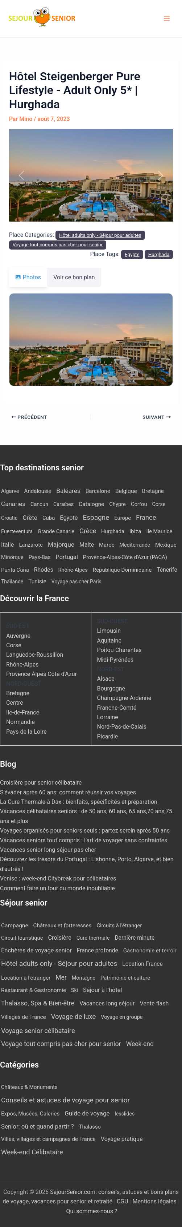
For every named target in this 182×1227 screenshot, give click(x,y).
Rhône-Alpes (22, 664)
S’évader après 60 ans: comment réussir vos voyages (68, 792)
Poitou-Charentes (119, 650)
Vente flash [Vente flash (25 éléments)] (154, 1003)
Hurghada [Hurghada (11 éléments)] (112, 531)
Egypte (132, 254)
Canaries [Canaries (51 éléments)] (13, 503)
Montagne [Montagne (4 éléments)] (83, 978)
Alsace (106, 678)
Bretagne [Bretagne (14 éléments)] (153, 491)
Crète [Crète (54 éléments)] (29, 517)
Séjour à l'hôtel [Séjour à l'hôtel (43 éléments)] (102, 990)
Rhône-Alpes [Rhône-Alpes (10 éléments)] (72, 570)
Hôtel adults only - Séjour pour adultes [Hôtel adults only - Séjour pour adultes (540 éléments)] (59, 963)
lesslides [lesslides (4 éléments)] (125, 1114)
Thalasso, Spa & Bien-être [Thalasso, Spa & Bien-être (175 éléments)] (37, 1003)
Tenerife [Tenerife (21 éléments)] (167, 569)
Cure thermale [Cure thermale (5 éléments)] (93, 938)
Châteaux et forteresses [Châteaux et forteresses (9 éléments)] (62, 925)
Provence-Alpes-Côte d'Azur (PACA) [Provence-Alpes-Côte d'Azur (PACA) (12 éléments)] (125, 557)
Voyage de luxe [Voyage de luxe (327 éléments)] (73, 1017)
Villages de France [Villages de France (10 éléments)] (23, 1017)
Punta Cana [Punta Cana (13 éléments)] (15, 570)
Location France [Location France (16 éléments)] (142, 963)
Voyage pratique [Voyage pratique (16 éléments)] (122, 1138)
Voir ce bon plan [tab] (78, 277)
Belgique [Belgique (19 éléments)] (126, 491)
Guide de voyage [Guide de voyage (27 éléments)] (87, 1113)
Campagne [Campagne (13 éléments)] (14, 925)
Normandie (20, 721)
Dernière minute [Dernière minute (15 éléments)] (134, 938)
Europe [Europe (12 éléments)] (122, 518)
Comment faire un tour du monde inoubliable (57, 888)
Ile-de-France (22, 712)
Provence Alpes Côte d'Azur (41, 674)
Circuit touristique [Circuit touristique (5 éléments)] (22, 938)
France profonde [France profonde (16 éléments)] (97, 950)
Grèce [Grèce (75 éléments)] (87, 531)
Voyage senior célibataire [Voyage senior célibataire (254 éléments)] (38, 1030)
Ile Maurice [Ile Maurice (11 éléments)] (159, 531)
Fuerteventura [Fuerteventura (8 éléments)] (17, 531)
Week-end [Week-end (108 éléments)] (140, 1044)
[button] (21, 175)
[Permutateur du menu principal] (167, 19)
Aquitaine (109, 640)
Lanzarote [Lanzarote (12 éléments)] (31, 545)
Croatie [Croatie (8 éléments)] (9, 518)
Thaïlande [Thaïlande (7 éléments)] (12, 581)
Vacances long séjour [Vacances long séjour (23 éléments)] (107, 1003)
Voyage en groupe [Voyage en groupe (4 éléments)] (121, 1017)
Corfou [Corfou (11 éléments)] (139, 504)
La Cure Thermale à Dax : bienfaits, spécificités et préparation (78, 801)
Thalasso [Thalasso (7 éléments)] (90, 1126)
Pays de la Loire (26, 731)
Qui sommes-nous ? (91, 1211)
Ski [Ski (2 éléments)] (74, 990)
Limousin (109, 630)
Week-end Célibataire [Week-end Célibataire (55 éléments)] (32, 1152)
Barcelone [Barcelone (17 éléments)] (98, 491)
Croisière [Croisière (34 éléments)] (59, 937)
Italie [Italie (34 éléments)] (7, 544)
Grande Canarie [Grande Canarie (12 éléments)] (56, 531)
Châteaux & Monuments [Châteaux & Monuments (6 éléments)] (29, 1087)
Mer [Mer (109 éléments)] (60, 977)
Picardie (107, 736)
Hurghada (159, 254)
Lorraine (107, 717)
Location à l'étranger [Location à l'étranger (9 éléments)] (25, 978)
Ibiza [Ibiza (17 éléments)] (135, 531)
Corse (13, 645)
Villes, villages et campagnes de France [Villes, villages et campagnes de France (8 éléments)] (48, 1139)
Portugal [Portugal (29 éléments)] (67, 557)
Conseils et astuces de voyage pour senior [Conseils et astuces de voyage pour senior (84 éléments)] (65, 1100)
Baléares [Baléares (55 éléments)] (68, 490)
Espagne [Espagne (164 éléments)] (96, 517)
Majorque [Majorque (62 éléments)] (61, 544)
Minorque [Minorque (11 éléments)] (12, 557)
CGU (123, 1201)
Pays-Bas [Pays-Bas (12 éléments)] (40, 557)
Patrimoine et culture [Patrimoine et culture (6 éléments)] (125, 978)
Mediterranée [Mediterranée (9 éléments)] (134, 545)
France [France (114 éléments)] (146, 517)
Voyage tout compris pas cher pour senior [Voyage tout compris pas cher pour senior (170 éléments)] (61, 1044)
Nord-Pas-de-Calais (121, 726)
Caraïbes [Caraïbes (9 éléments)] (63, 504)
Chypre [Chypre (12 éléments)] (117, 504)
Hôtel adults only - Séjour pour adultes (100, 235)
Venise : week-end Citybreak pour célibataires (58, 878)
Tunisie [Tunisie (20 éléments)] (37, 581)
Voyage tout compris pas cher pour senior (58, 244)
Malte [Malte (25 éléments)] (86, 544)
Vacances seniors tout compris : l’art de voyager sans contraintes (83, 840)
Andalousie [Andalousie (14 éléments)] (37, 491)
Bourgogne (111, 688)
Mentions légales (154, 1201)
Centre (14, 702)
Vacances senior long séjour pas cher (48, 849)
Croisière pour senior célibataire (41, 782)
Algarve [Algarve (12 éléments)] (10, 491)
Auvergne (18, 635)
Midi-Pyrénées (115, 659)
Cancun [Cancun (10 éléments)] (39, 504)
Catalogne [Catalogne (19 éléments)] (91, 504)
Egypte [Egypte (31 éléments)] (69, 517)
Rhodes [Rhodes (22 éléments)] (43, 569)
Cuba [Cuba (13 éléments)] (48, 518)
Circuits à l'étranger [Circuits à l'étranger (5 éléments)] (119, 925)
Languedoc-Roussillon (34, 654)
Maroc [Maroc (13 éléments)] (106, 545)
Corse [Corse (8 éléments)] (158, 504)
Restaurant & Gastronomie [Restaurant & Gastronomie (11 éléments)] (33, 990)
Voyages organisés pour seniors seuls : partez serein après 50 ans (85, 830)
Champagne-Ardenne (124, 698)
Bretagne (17, 693)
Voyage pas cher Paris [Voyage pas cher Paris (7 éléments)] (76, 581)
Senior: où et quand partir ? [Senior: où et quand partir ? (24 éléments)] (37, 1126)
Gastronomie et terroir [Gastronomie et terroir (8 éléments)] (150, 950)
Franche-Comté (117, 707)
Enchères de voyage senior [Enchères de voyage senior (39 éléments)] (36, 950)
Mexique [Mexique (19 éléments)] (166, 545)
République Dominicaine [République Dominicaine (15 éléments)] (122, 570)
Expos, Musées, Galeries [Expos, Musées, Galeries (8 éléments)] (30, 1113)
